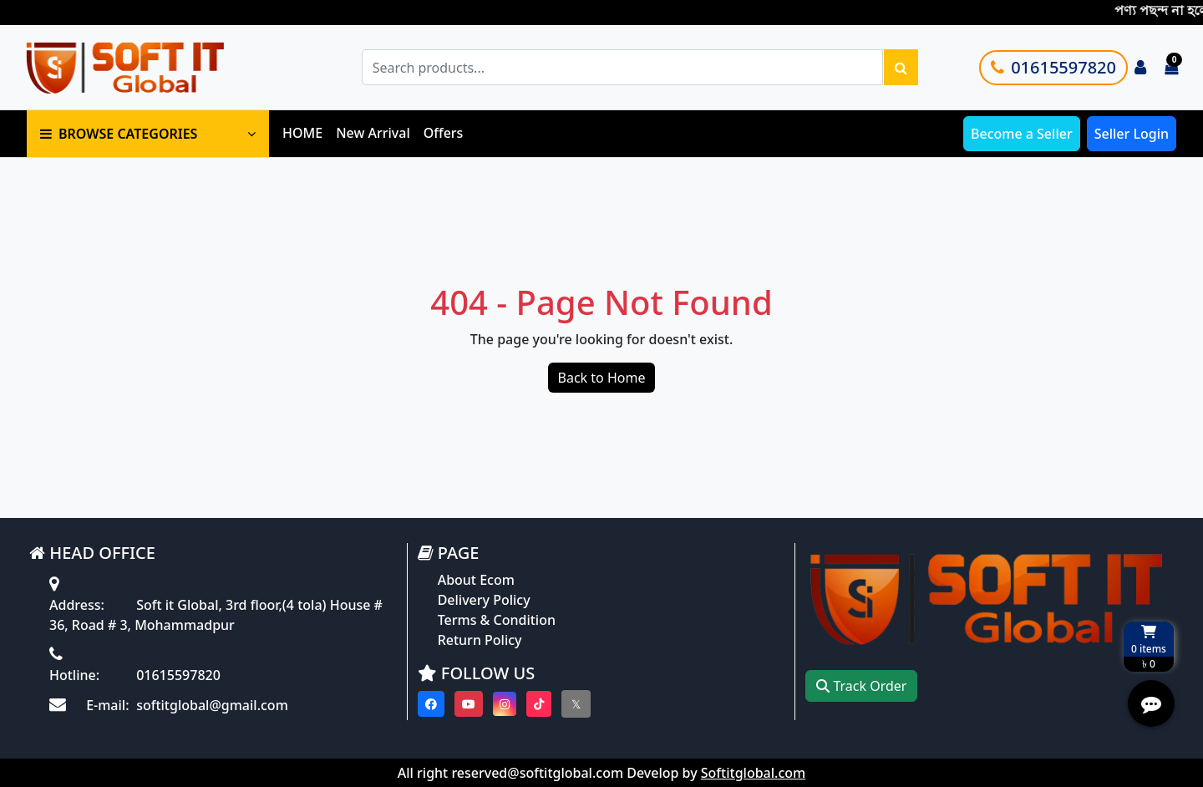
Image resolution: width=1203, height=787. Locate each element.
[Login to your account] (1140, 67)
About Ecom (476, 580)
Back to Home (602, 377)
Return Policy (480, 640)
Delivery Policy (484, 600)
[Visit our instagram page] (504, 704)
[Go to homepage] (144, 67)
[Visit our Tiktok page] (538, 704)
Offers (444, 133)
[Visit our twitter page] (576, 704)
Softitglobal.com (753, 773)
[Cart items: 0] (1171, 68)
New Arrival (373, 133)
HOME (302, 133)
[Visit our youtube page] (468, 704)
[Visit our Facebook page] (431, 704)
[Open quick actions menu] (1151, 703)
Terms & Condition (497, 620)
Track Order (861, 686)
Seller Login (1131, 133)
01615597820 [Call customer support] (1053, 67)
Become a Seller (1022, 133)
